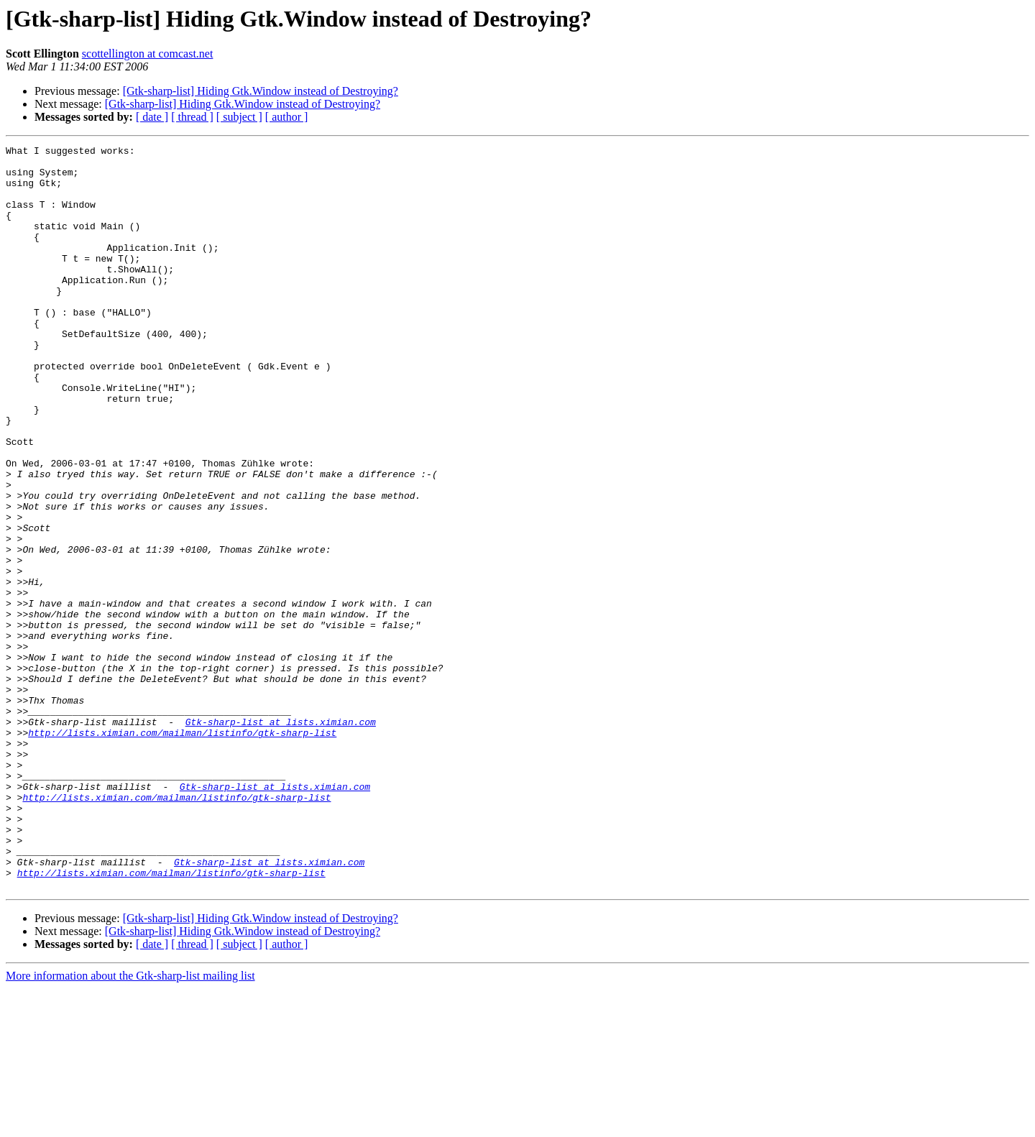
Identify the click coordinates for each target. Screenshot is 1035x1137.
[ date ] (152, 117)
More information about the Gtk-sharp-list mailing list (130, 1124)
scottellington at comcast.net (147, 53)
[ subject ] (239, 117)
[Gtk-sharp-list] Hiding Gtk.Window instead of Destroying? (260, 91)
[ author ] (286, 117)
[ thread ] (192, 117)
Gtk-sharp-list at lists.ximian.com (280, 838)
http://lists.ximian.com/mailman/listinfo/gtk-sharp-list (182, 850)
